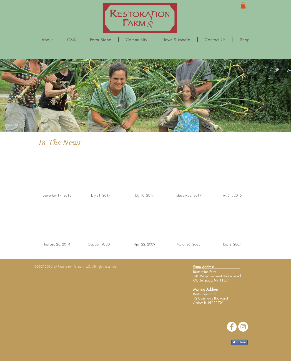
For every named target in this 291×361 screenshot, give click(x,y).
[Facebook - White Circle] (232, 327)
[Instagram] (243, 327)
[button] (243, 5)
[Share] (239, 342)
